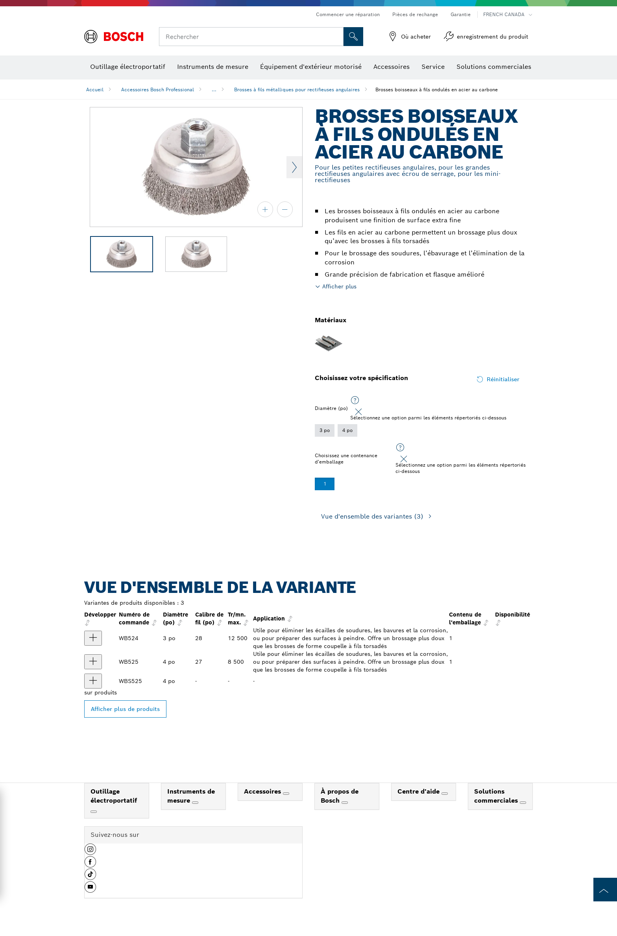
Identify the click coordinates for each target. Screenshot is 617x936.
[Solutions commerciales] (523, 802)
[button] (90, 852)
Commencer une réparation (348, 14)
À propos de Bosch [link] (339, 796)
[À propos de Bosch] (345, 802)
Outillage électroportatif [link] (114, 796)
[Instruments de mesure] (195, 802)
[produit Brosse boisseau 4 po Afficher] (93, 681)
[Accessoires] (286, 793)
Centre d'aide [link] (419, 791)
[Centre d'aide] (445, 793)
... (214, 89)
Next (294, 167)
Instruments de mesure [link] (191, 796)
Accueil (94, 89)
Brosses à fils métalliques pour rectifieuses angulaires (297, 89)
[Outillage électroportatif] (94, 811)
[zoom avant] (265, 209)
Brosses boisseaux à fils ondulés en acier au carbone (436, 89)
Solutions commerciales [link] (497, 796)
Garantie (461, 14)
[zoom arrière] (285, 209)
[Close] (358, 412)
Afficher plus (339, 286)
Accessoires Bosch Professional (157, 89)
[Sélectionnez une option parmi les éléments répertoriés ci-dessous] (355, 400)
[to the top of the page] (605, 889)
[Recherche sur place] (353, 36)
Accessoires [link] (263, 791)
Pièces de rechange (415, 14)
